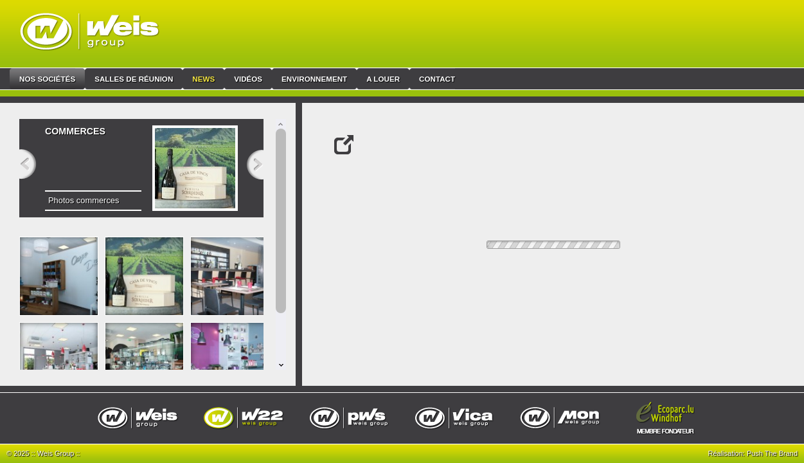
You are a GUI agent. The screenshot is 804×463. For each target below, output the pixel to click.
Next (260, 166)
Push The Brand (772, 453)
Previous (23, 166)
